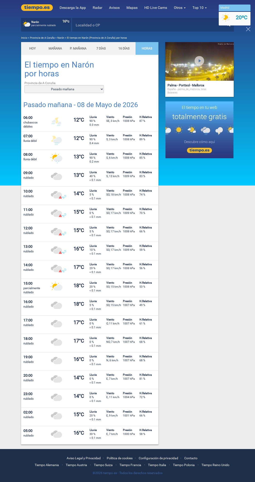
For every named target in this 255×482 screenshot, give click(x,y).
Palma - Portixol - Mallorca (186, 85)
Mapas (132, 7)
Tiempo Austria (76, 465)
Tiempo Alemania (47, 465)
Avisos (114, 7)
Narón (60, 37)
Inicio (24, 37)
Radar (97, 7)
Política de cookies (120, 458)
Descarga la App (73, 7)
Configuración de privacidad (158, 458)
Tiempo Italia (157, 465)
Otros (180, 7)
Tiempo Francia (130, 465)
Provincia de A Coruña (42, 37)
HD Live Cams (155, 7)
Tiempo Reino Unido (215, 465)
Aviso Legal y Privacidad (84, 458)
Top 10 (199, 7)
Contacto (190, 458)
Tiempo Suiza (103, 465)
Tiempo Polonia (184, 465)
